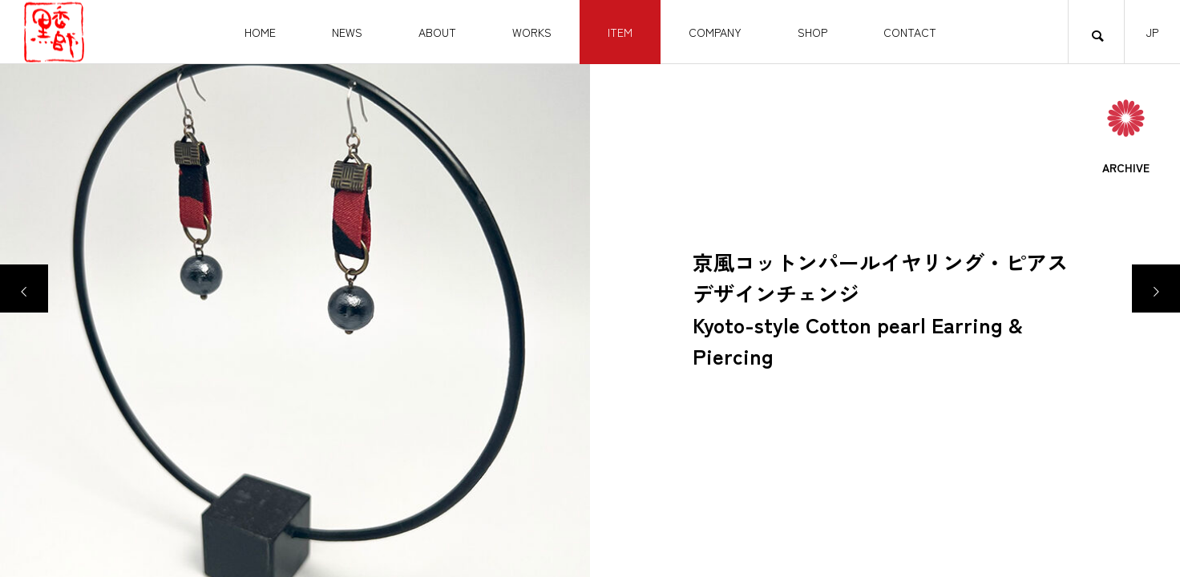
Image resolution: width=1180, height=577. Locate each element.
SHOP (812, 32)
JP (1152, 32)
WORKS (532, 32)
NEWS (347, 32)
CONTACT (909, 32)
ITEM (620, 32)
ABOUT (437, 32)
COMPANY (715, 32)
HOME (260, 32)
